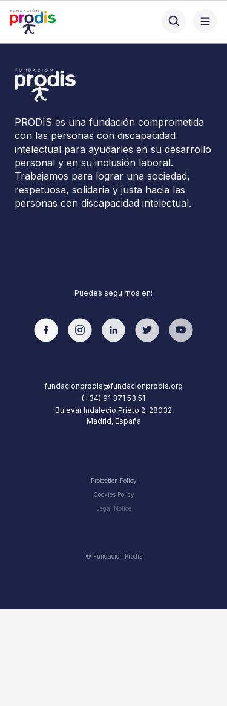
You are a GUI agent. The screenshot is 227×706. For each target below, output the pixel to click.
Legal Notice (113, 508)
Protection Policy (114, 480)
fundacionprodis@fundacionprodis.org (113, 385)
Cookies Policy (113, 494)
